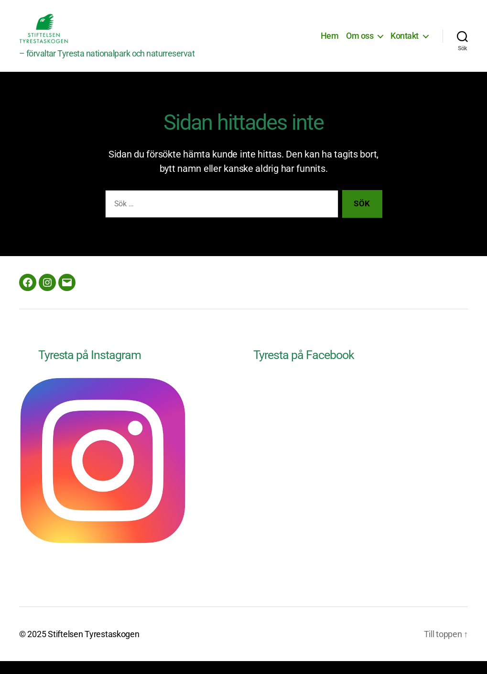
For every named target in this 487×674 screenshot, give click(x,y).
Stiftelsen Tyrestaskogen (94, 647)
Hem (330, 42)
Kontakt (404, 42)
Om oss (359, 42)
